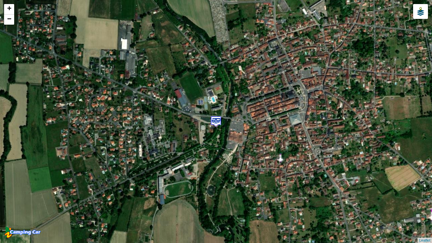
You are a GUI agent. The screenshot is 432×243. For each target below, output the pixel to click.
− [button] (9, 20)
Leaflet (424, 240)
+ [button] (9, 9)
